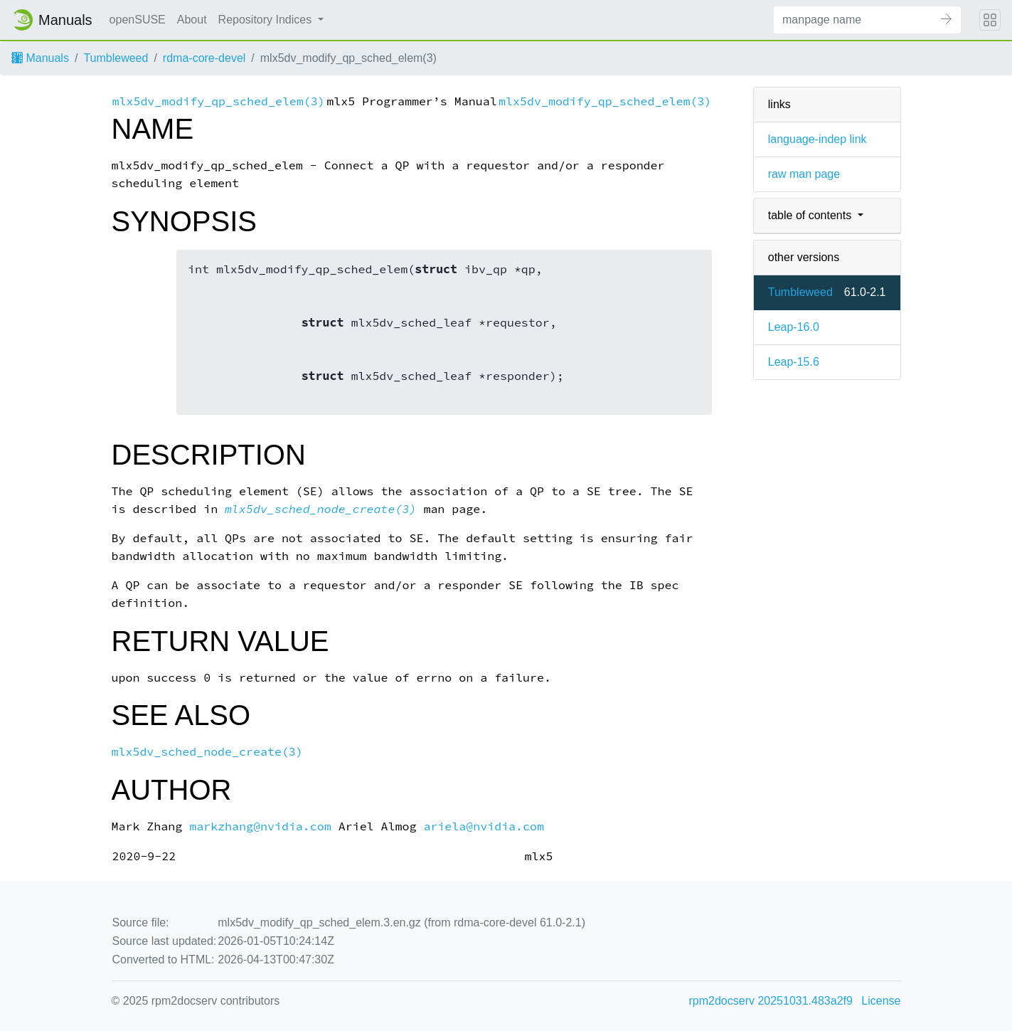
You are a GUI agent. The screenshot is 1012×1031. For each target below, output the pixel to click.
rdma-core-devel (204, 58)
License (880, 1001)
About (192, 20)
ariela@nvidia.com (483, 826)
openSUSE (138, 20)
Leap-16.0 (793, 327)
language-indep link (817, 139)
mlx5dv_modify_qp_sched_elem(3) (218, 101)
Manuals (40, 58)
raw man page (804, 174)
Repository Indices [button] (266, 20)
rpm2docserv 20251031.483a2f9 (771, 1001)
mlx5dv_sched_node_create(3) (320, 509)
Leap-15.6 (793, 362)
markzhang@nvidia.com (260, 826)
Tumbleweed (115, 58)
